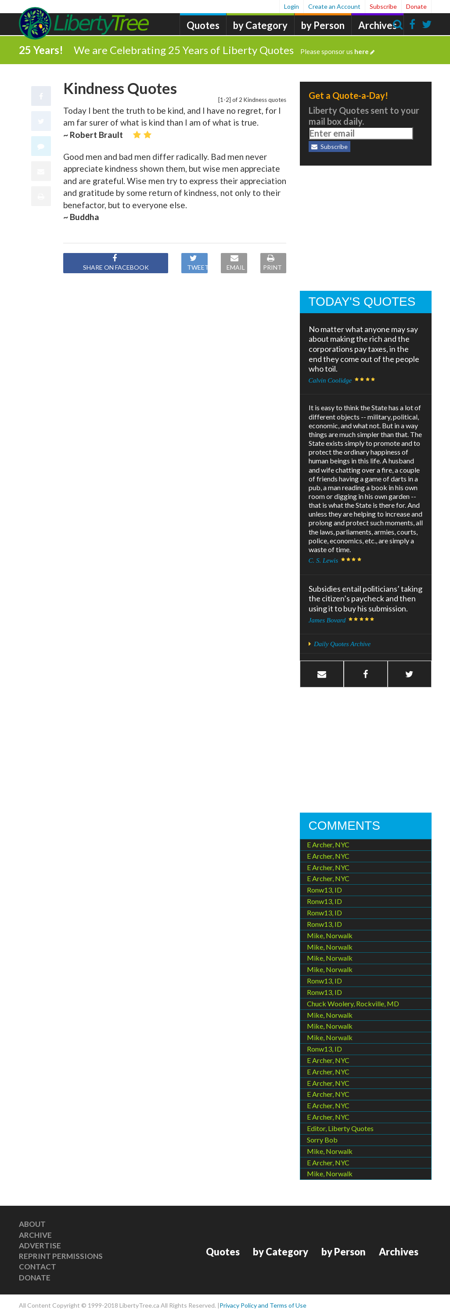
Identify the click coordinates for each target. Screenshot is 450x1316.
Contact (37, 1266)
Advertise (40, 1244)
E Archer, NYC (328, 843)
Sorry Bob (322, 1139)
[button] (366, 673)
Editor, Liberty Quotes (340, 1127)
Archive (35, 1234)
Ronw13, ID (324, 889)
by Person (323, 25)
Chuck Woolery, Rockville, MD (353, 1002)
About (32, 1223)
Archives (377, 25)
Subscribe (383, 6)
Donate (416, 6)
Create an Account (334, 6)
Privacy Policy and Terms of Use (263, 1305)
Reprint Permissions (61, 1255)
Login (291, 6)
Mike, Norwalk (330, 934)
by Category (260, 25)
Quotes (203, 25)
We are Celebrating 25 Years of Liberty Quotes (224, 49)
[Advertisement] (366, 228)
